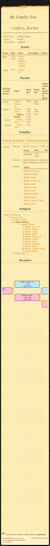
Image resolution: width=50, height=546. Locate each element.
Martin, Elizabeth (31, 194)
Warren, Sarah (17, 110)
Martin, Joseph (30, 177)
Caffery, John (20, 253)
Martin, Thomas (30, 146)
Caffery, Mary (18, 120)
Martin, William (30, 174)
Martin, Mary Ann (31, 171)
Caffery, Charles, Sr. (17, 103)
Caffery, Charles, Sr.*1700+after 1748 (27, 284)
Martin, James (30, 184)
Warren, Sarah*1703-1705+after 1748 (27, 297)
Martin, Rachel (30, 204)
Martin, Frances (30, 187)
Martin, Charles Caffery (34, 200)
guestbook (41, 534)
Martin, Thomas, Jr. (32, 181)
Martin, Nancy (30, 197)
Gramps (16, 538)
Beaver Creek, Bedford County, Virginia (21, 61)
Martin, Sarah (29, 190)
